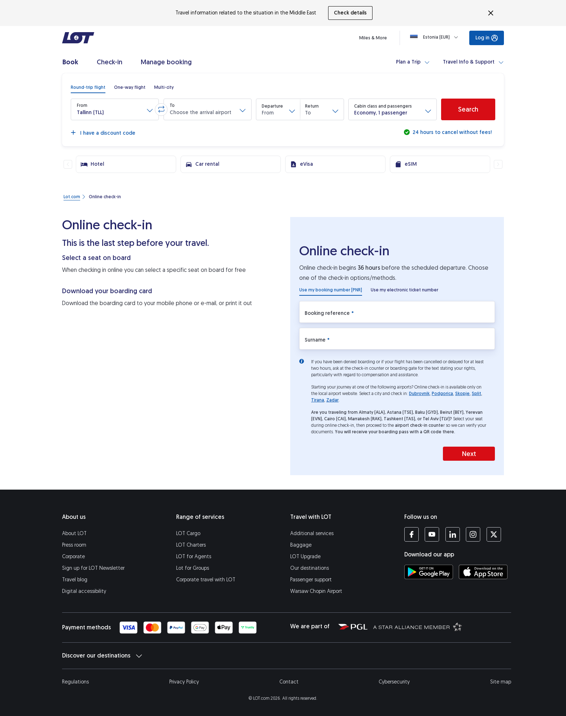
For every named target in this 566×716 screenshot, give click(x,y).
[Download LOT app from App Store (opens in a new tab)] (483, 572)
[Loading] (435, 37)
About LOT (74, 533)
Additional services (312, 533)
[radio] (88, 87)
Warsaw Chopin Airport (316, 591)
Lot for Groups (192, 568)
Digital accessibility (84, 591)
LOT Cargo (188, 533)
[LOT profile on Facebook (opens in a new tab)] (411, 534)
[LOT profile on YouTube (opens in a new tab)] (432, 534)
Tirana (317, 400)
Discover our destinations (102, 655)
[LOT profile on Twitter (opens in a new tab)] (493, 534)
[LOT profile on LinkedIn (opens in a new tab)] (452, 534)
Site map (500, 682)
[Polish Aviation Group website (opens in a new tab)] (352, 626)
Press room (74, 545)
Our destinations (309, 568)
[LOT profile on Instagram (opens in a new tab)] (473, 534)
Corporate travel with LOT (205, 580)
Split (476, 393)
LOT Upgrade (305, 557)
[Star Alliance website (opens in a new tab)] (417, 626)
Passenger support (311, 580)
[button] (115, 109)
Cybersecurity (394, 682)
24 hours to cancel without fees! (451, 132)
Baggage (301, 545)
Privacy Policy (184, 682)
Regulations (75, 682)
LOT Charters (191, 545)
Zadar (332, 400)
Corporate (73, 557)
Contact (289, 682)
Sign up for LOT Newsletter (93, 568)
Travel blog (74, 580)
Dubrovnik (419, 393)
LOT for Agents (193, 557)
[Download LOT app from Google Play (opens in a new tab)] (428, 572)
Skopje (462, 393)
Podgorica (442, 393)
